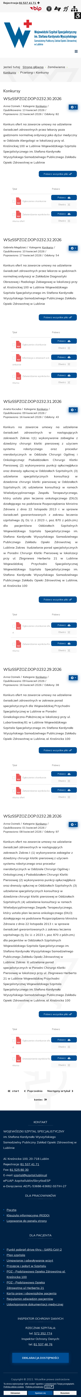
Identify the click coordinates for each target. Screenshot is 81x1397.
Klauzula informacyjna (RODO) (28, 1215)
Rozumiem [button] (65, 1393)
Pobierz (64, 197)
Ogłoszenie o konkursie (34, 201)
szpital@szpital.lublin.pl (30, 1175)
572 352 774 (43, 1333)
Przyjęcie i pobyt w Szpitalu (26, 1266)
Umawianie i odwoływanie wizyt (30, 1260)
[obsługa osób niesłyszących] (66, 9)
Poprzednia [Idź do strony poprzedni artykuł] (34, 1091)
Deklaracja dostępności (40, 1357)
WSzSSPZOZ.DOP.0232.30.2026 (32, 98)
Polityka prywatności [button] (35, 1387)
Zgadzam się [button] (40, 1393)
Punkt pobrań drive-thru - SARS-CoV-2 (34, 1249)
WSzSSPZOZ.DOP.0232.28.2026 (32, 816)
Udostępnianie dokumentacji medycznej (35, 1304)
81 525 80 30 (19, 1170)
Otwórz (64, 204)
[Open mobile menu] (76, 51)
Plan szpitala (16, 1255)
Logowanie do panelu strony (27, 1221)
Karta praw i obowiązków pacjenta (31, 1293)
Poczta (11, 1210)
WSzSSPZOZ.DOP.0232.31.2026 (32, 401)
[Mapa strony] (74, 9)
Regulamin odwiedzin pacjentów (30, 1299)
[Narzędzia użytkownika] (73, 107)
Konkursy (41, 106)
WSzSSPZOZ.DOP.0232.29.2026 (32, 669)
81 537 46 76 (43, 1344)
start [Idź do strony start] (15, 1091)
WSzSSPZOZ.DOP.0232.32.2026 (32, 240)
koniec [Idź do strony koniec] (38, 1099)
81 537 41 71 (29, 1164)
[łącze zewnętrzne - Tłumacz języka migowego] (57, 9)
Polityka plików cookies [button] (14, 1387)
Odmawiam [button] (15, 1393)
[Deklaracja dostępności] (49, 9)
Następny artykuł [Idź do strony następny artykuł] (58, 1091)
